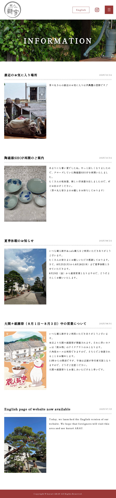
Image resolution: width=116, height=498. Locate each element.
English (81, 9)
